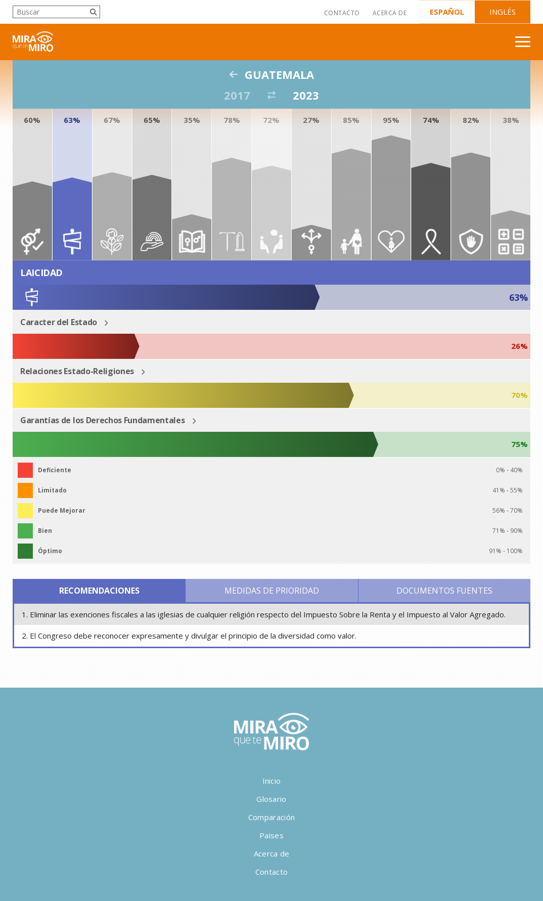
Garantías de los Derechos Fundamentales (102, 420)
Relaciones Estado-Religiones (77, 371)
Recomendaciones (99, 590)
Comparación (271, 817)
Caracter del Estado (58, 322)
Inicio (271, 781)
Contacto (342, 13)
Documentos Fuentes (444, 590)
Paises (271, 835)
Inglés (502, 12)
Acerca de (389, 13)
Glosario (271, 799)
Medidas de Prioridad (271, 590)
